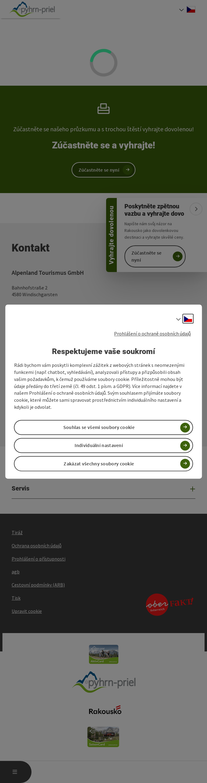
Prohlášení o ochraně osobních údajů (152, 333)
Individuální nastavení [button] (99, 445)
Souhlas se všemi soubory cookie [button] (99, 427)
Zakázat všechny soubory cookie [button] (99, 463)
